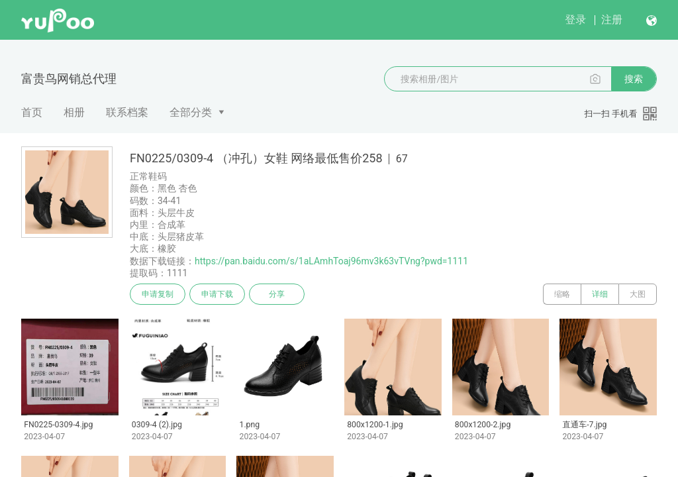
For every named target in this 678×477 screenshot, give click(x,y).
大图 (638, 294)
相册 (74, 112)
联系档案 (127, 112)
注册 (611, 19)
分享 (277, 294)
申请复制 (157, 294)
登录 (575, 19)
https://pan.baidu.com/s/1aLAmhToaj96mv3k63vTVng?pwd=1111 (331, 261)
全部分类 (191, 112)
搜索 (633, 79)
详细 (600, 294)
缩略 (562, 294)
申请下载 (217, 294)
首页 (31, 112)
